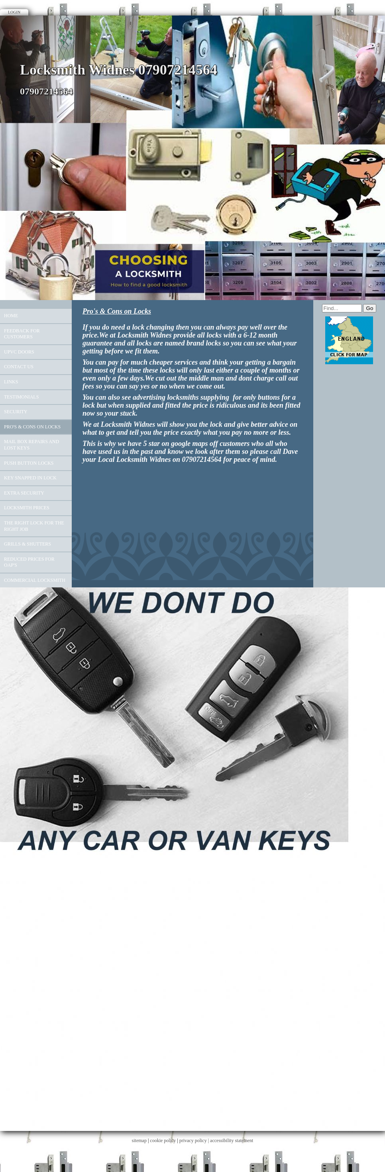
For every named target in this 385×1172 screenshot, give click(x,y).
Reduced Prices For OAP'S (29, 562)
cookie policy (163, 1140)
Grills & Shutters (27, 544)
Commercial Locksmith (34, 580)
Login (14, 12)
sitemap (139, 1140)
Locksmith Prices (26, 507)
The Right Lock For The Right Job (34, 526)
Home (11, 315)
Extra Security (24, 493)
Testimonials (21, 397)
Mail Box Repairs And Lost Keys (31, 445)
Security (16, 411)
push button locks (28, 463)
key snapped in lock (30, 478)
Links (11, 382)
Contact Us (18, 366)
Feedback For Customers (22, 334)
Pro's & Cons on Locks (32, 427)
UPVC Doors (19, 352)
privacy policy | (194, 1140)
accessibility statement (231, 1140)
